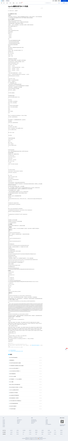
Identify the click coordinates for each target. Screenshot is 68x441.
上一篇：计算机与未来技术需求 (12, 350)
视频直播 (61, 430)
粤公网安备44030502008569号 (42, 438)
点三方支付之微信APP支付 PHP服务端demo (15, 400)
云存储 (55, 430)
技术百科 (4, 425)
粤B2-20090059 (36, 438)
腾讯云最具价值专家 (33, 419)
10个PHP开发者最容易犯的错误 (13, 403)
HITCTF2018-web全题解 (12, 376)
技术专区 (4, 426)
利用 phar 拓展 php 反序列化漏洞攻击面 (14, 384)
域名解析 (49, 430)
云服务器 (17, 430)
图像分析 (43, 432)
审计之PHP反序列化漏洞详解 (13, 357)
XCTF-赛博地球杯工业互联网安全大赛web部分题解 (16, 365)
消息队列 (30, 430)
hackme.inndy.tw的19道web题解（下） (14, 368)
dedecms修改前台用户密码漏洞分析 (14, 395)
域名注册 (11, 430)
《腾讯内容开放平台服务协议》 (35, 345)
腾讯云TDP (32, 423)
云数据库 (43, 430)
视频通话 (36, 432)
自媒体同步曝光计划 (19, 419)
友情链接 (47, 423)
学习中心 (4, 424)
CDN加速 (30, 432)
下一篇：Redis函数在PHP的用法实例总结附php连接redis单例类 (15, 351)
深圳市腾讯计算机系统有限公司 (26, 438)
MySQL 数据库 (49, 432)
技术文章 (4, 419)
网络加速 (36, 430)
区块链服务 (24, 430)
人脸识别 (11, 432)
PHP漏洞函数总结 (11, 360)
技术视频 (4, 423)
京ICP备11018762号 (40, 439)
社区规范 (47, 419)
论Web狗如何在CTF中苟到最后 (13, 392)
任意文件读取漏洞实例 (12, 373)
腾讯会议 (17, 432)
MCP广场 (20, 2)
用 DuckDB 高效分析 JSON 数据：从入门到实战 (15, 387)
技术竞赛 (18, 423)
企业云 (23, 432)
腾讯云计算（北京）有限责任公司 (29, 439)
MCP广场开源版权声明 (48, 424)
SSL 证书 (55, 432)
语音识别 (61, 432)
